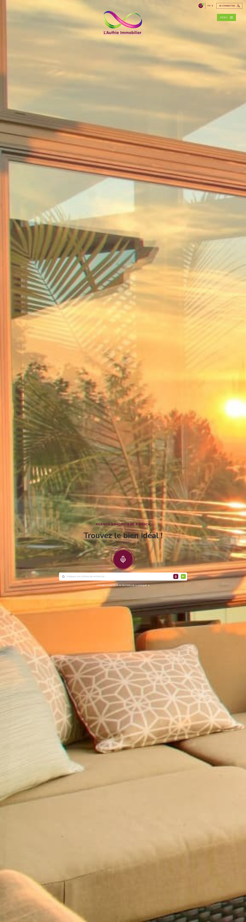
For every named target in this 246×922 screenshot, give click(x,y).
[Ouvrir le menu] (226, 17)
